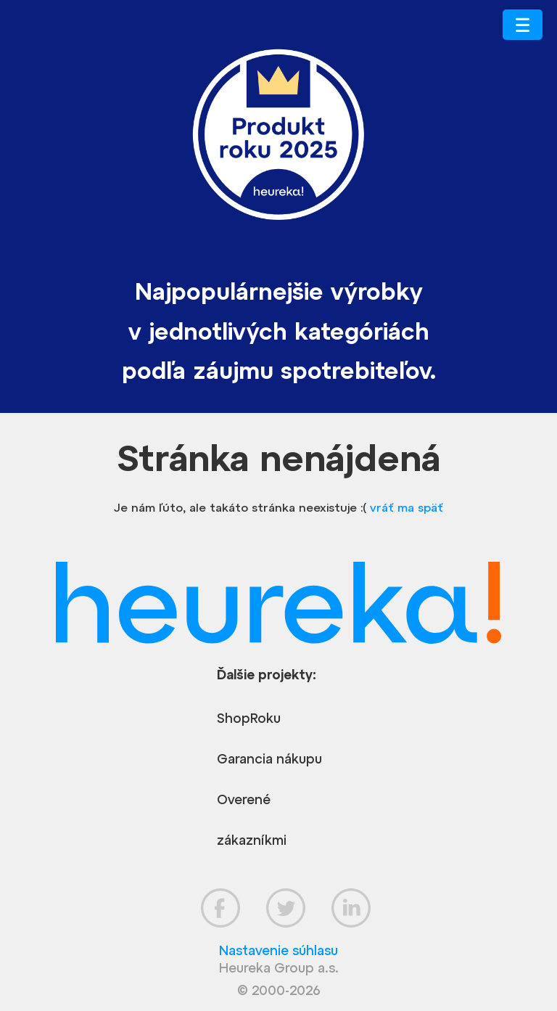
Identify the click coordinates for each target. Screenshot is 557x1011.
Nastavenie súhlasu (278, 950)
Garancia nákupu (269, 758)
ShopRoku (249, 718)
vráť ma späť (406, 507)
